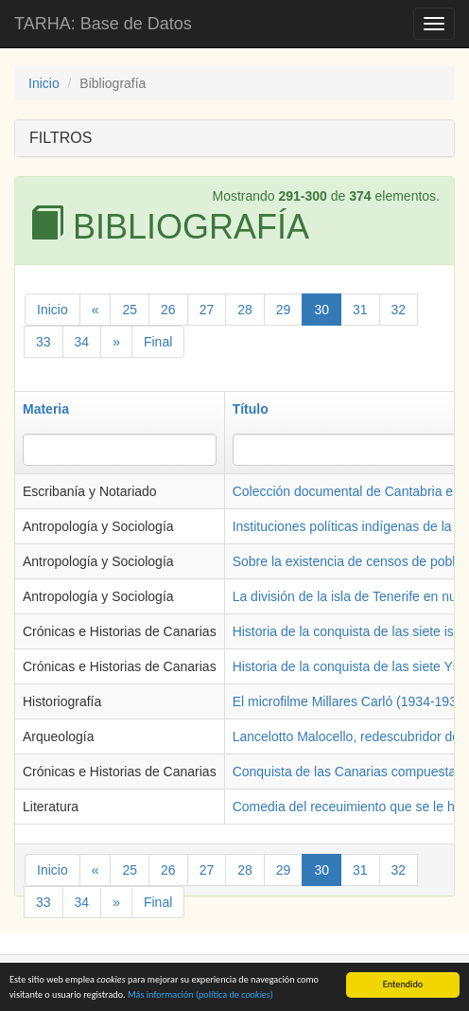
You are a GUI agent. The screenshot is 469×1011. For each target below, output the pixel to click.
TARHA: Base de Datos (103, 23)
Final (158, 341)
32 (399, 309)
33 (43, 341)
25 (129, 309)
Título (251, 409)
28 (244, 309)
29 (283, 309)
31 (360, 309)
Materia (46, 409)
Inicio (44, 83)
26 (168, 309)
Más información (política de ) (200, 997)
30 (321, 309)
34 (82, 341)
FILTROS (60, 138)
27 (207, 309)
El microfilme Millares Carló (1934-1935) (351, 701)
